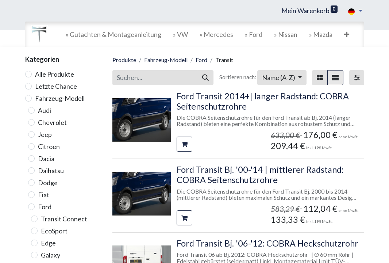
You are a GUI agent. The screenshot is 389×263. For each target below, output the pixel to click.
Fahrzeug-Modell (60, 98)
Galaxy (50, 255)
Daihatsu (51, 171)
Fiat (43, 195)
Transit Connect (64, 219)
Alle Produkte (54, 74)
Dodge (48, 183)
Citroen (49, 146)
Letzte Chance (56, 86)
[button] (346, 34)
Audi (44, 110)
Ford (44, 207)
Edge (48, 243)
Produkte (124, 59)
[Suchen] (205, 77)
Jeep (45, 134)
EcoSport (54, 231)
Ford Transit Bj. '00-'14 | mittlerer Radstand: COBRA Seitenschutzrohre (260, 174)
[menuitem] (113, 34)
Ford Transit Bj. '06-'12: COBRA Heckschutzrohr (267, 243)
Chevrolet (52, 122)
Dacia (46, 159)
